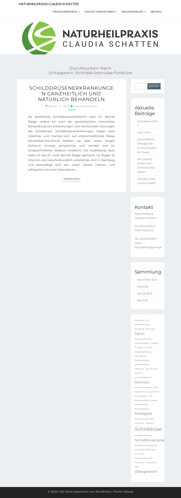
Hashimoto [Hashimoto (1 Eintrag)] (139, 369)
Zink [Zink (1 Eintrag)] (136, 467)
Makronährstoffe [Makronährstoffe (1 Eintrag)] (142, 400)
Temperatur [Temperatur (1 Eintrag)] (140, 463)
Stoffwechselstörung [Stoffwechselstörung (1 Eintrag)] (143, 458)
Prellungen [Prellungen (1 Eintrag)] (139, 423)
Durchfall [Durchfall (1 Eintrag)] (148, 347)
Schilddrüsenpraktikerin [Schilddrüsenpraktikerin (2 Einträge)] (155, 440)
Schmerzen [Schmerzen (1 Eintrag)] (140, 454)
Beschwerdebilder (132, 12)
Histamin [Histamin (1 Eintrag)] (138, 373)
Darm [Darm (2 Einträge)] (140, 334)
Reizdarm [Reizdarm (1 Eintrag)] (150, 423)
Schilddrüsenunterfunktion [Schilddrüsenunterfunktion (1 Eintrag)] (146, 445)
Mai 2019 (142, 300)
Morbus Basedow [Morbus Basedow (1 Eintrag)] (142, 409)
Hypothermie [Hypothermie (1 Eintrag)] (154, 392)
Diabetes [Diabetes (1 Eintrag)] (154, 343)
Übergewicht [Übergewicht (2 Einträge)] (146, 471)
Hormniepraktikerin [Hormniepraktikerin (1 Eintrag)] (143, 377)
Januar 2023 (144, 293)
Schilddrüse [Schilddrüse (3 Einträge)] (148, 429)
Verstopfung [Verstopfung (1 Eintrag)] (151, 463)
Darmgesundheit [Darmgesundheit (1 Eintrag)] (142, 343)
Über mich (156, 12)
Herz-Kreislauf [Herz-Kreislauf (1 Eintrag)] (152, 369)
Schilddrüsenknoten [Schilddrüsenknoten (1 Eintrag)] (143, 435)
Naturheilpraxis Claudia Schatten (49, 4)
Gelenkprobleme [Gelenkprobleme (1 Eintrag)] (142, 365)
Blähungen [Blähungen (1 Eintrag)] (150, 329)
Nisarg (128, 491)
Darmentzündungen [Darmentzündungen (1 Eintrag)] (143, 339)
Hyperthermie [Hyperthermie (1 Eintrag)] (141, 392)
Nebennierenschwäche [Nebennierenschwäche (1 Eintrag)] (144, 419)
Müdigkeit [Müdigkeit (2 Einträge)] (143, 413)
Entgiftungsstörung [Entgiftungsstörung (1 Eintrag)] (143, 352)
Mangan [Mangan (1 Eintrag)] (153, 400)
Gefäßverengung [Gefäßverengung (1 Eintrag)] (142, 360)
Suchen (154, 86)
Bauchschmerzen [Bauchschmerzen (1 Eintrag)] (142, 325)
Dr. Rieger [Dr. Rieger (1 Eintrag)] (139, 347)
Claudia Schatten (85, 106)
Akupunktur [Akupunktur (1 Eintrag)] (140, 320)
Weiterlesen (72, 178)
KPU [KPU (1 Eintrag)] (151, 396)
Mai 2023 (142, 286)
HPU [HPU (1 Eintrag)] (156, 388)
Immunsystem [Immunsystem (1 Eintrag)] (141, 396)
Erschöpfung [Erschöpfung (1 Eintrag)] (140, 356)
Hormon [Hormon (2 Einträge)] (142, 382)
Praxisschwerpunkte (65, 12)
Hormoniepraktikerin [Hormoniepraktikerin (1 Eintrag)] (144, 388)
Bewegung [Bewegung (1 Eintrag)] (139, 329)
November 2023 (147, 279)
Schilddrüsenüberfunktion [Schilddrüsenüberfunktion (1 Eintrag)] (146, 450)
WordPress (103, 491)
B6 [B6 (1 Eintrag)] (147, 320)
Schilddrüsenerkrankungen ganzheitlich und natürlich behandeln (71, 93)
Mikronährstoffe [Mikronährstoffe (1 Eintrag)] (141, 405)
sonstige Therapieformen (99, 12)
